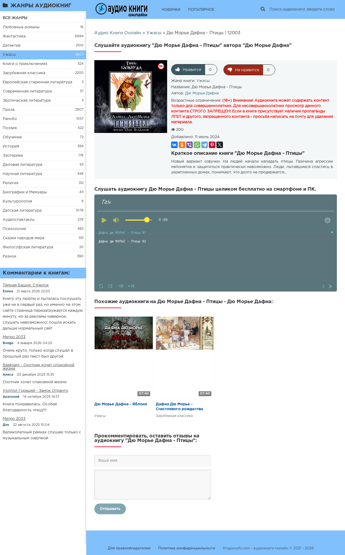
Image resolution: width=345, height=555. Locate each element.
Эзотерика (13, 155)
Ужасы (9, 54)
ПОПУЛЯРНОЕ (201, 9)
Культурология (17, 201)
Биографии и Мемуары (25, 192)
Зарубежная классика (24, 73)
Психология (14, 229)
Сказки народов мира (23, 238)
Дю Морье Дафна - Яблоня (120, 404)
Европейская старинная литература (37, 82)
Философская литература (28, 247)
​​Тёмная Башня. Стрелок (26, 285)
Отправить (110, 508)
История (11, 146)
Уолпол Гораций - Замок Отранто (35, 390)
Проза (9, 109)
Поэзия (10, 128)
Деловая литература (22, 164)
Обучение (12, 137)
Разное (9, 256)
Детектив (11, 45)
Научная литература (22, 174)
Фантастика (14, 36)
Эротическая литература (27, 100)
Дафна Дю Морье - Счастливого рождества (179, 406)
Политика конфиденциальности (186, 548)
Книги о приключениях (25, 64)
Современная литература (27, 91)
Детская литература (22, 210)
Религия (10, 183)
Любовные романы (21, 27)
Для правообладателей (129, 548)
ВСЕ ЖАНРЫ (15, 18)
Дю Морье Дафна (202, 93)
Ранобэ (10, 119)
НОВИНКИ (171, 9)
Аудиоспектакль (18, 219)
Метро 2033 (14, 337)
